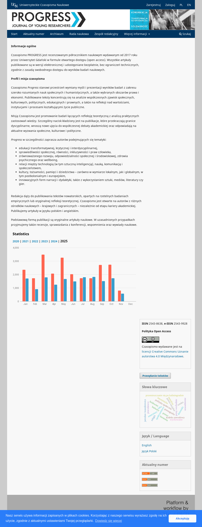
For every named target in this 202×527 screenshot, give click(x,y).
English (147, 445)
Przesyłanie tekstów (155, 375)
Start (14, 34)
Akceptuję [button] (182, 518)
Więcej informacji (136, 34)
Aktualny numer (33, 34)
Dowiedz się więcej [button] (108, 520)
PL (181, 5)
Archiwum (57, 34)
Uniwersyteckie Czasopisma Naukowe (40, 5)
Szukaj (185, 34)
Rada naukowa (79, 34)
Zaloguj (170, 5)
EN (189, 5)
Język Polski (149, 451)
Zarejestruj (153, 5)
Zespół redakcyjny (106, 34)
